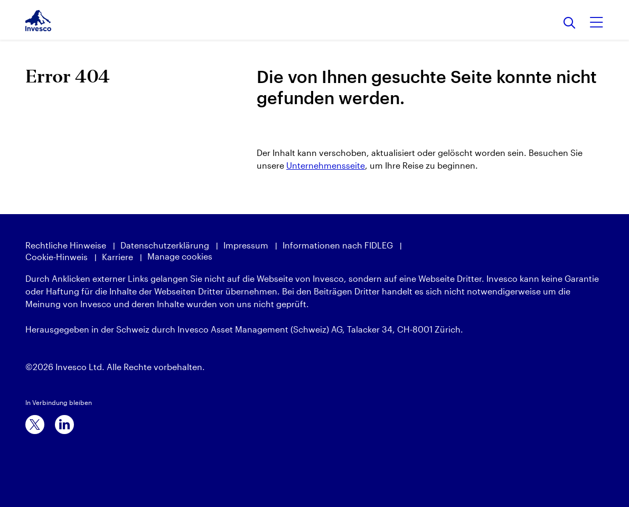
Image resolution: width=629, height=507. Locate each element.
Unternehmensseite (325, 165)
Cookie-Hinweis (56, 257)
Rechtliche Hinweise (65, 245)
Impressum (245, 245)
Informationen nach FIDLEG (338, 245)
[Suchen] (569, 23)
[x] (34, 424)
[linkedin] (64, 424)
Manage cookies (179, 256)
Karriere (117, 257)
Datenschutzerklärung (164, 245)
